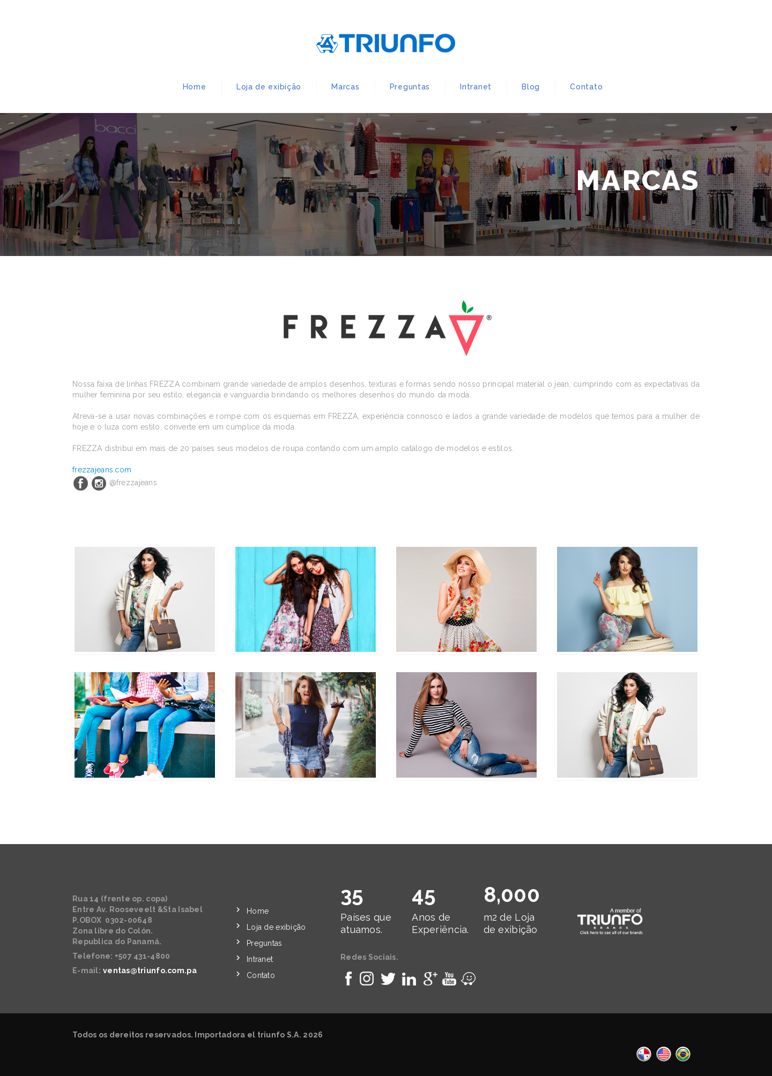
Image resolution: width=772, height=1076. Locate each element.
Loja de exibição (268, 86)
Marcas (345, 86)
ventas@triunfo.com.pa (150, 970)
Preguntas (410, 86)
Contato (586, 86)
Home (194, 86)
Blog (531, 86)
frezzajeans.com (101, 469)
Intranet (476, 86)
